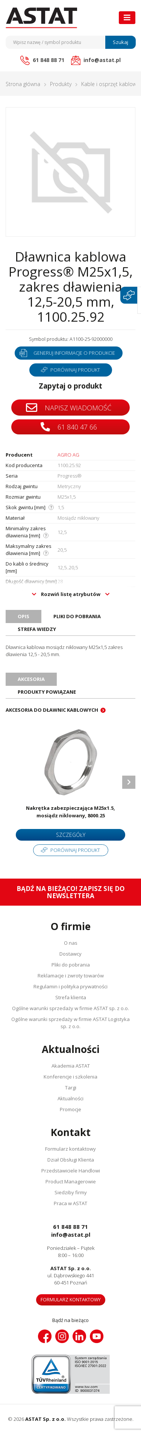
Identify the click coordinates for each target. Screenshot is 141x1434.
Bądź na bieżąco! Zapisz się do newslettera (71, 892)
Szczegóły (70, 834)
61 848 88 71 (70, 1226)
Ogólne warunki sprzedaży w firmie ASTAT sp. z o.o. (70, 1008)
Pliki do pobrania (71, 964)
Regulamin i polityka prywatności (70, 986)
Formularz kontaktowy (70, 1148)
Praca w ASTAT (70, 1203)
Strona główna (23, 84)
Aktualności (70, 1098)
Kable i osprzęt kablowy (110, 84)
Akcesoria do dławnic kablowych (52, 709)
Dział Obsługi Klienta (70, 1159)
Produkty (60, 84)
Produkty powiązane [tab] (47, 691)
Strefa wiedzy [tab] (37, 629)
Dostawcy (70, 953)
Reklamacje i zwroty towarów (71, 975)
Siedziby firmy (71, 1192)
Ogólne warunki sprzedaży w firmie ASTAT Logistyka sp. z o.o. (70, 1023)
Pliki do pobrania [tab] (77, 616)
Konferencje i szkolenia (70, 1076)
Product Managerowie (70, 1181)
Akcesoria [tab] (31, 679)
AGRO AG (68, 454)
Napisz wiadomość (68, 407)
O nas (70, 942)
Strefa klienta (70, 997)
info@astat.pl (70, 1234)
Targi (70, 1087)
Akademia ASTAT (71, 1065)
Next (128, 782)
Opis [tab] (23, 616)
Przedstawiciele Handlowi (70, 1170)
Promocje (70, 1109)
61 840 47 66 (69, 426)
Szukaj (120, 42)
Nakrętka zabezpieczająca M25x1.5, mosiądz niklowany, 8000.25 (70, 812)
